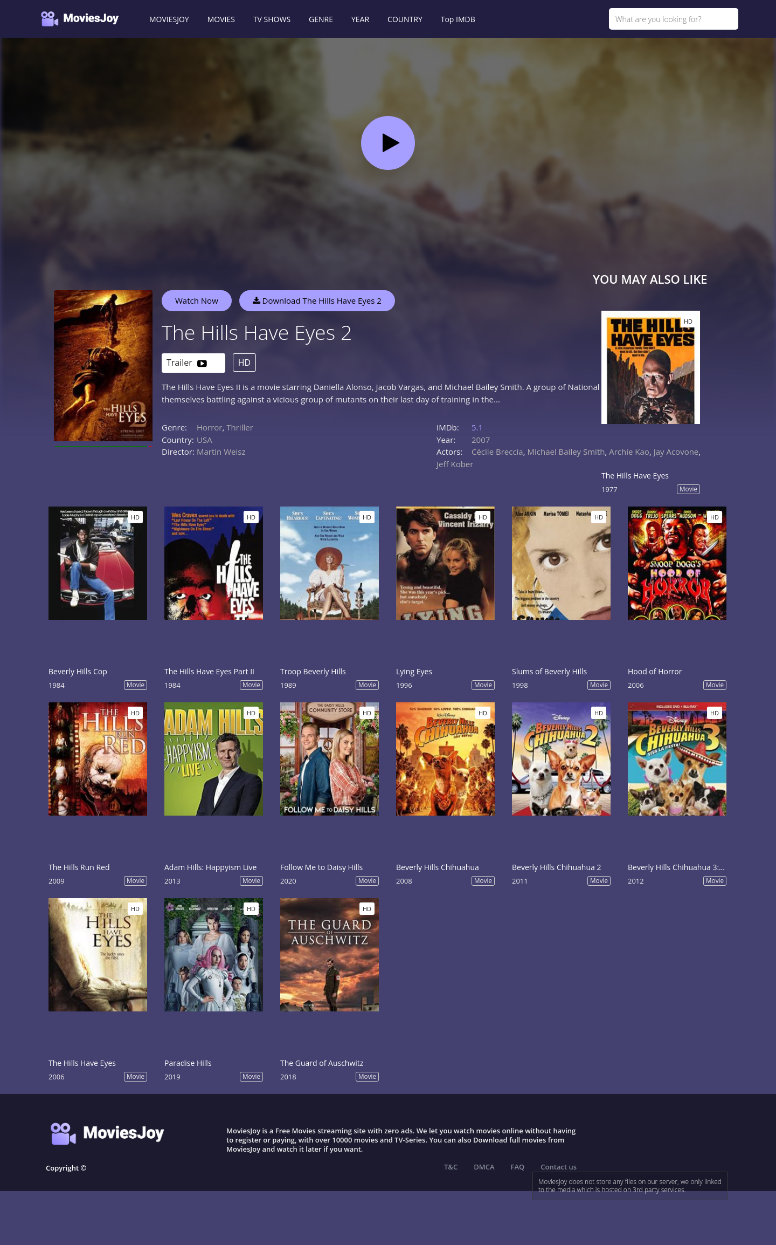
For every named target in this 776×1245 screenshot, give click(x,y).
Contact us (559, 1167)
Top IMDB (458, 19)
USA (204, 439)
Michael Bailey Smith (566, 451)
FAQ (518, 1167)
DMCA (484, 1167)
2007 (481, 439)
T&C (451, 1167)
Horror (210, 427)
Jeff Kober (454, 464)
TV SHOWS (271, 19)
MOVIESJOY (169, 19)
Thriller (239, 427)
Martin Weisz (221, 451)
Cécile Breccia (497, 451)
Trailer (187, 363)
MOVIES (221, 19)
